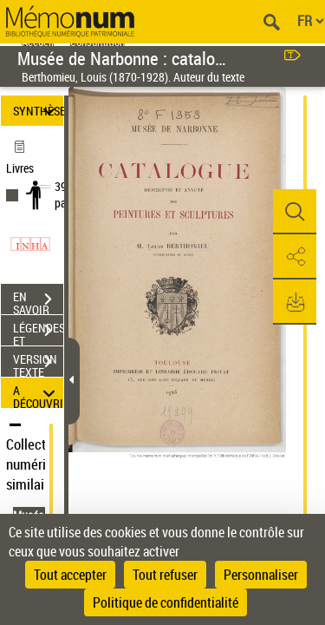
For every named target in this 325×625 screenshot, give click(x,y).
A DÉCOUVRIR (38, 393)
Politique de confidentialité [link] (165, 602)
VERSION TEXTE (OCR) (38, 364)
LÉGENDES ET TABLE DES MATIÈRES (38, 332)
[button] (294, 211)
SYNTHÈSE (38, 110)
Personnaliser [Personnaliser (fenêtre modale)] (261, 574)
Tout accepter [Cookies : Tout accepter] (70, 574)
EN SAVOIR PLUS (38, 301)
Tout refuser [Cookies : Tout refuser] (165, 574)
